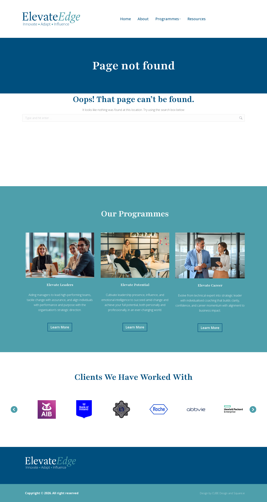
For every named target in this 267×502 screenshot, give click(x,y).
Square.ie (239, 493)
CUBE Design (220, 493)
